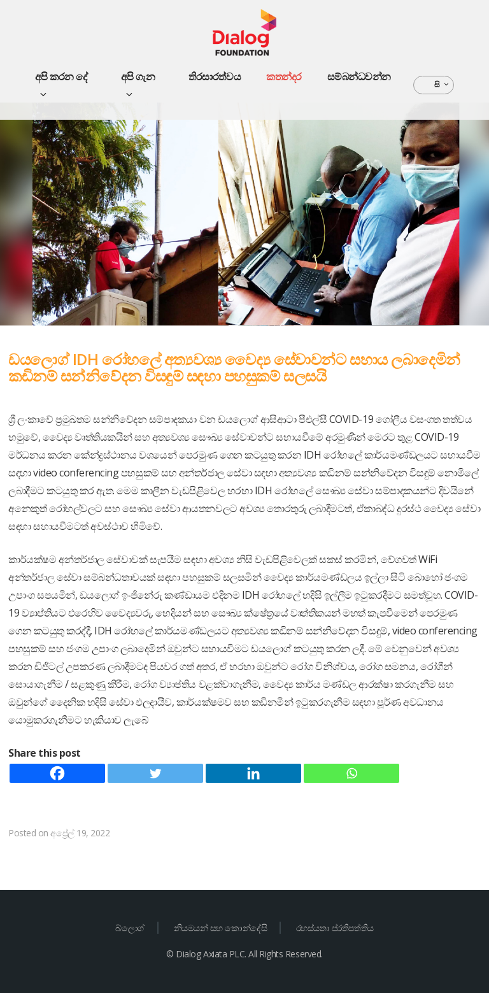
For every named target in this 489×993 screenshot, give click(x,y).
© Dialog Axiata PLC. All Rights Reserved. (244, 954)
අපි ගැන (138, 84)
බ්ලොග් (130, 928)
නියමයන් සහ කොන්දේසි (220, 928)
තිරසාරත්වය (214, 76)
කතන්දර (284, 76)
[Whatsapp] (351, 773)
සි (442, 84)
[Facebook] (57, 773)
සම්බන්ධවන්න (359, 76)
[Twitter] (155, 773)
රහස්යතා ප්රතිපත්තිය (335, 928)
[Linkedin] (253, 773)
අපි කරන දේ (61, 84)
